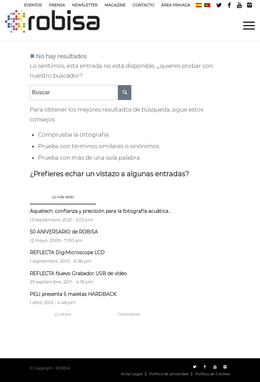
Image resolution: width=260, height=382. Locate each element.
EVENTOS (33, 5)
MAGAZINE (115, 5)
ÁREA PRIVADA (175, 5)
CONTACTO (143, 5)
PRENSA (57, 5)
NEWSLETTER (85, 5)
